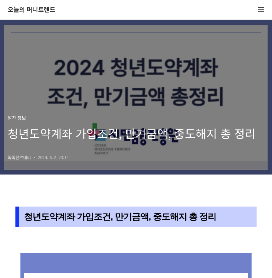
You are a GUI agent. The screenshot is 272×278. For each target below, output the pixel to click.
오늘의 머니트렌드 (31, 10)
